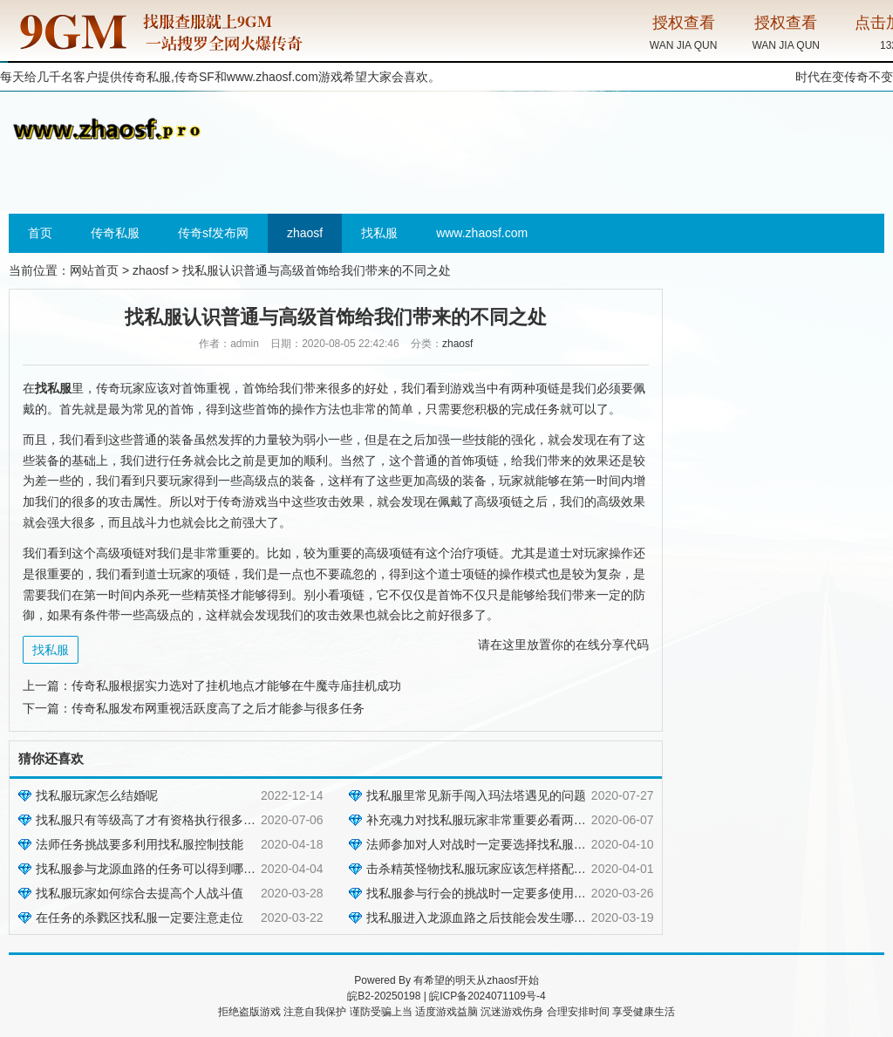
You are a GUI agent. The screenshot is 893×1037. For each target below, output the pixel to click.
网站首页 (94, 270)
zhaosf (305, 233)
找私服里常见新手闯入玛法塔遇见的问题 (476, 795)
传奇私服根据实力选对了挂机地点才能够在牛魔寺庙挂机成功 (236, 685)
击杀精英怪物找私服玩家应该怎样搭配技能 (482, 869)
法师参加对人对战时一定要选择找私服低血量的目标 (506, 844)
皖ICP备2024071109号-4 (487, 996)
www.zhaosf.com (272, 77)
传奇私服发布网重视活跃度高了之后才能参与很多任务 (218, 708)
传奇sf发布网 (213, 233)
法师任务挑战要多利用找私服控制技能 (139, 844)
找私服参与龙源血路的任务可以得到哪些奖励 (158, 869)
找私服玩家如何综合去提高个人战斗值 (139, 893)
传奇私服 (115, 233)
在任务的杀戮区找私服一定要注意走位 (139, 917)
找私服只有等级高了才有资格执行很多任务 (152, 820)
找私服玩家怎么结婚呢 (97, 795)
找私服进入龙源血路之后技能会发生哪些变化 (488, 917)
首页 (40, 233)
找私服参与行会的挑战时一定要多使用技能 (482, 893)
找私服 (379, 233)
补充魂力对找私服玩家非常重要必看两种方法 (488, 820)
